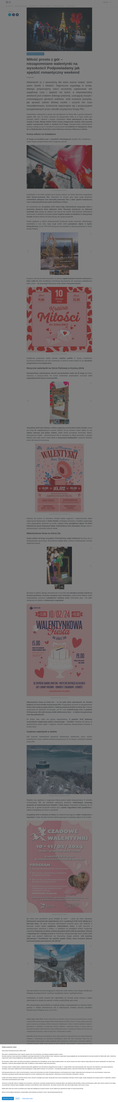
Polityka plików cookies (27, 1098)
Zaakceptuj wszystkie (8, 1098)
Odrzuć (17, 1098)
